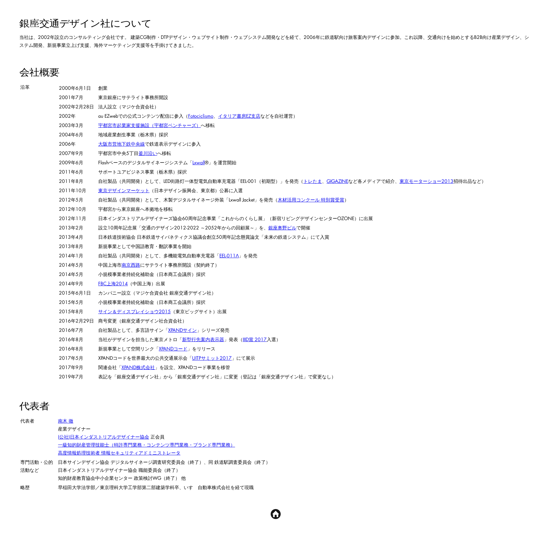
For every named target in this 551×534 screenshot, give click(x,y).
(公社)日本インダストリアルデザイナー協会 (103, 437)
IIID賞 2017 (255, 339)
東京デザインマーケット (123, 190)
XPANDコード (173, 348)
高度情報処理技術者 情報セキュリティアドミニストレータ (119, 453)
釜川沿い (147, 153)
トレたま (312, 181)
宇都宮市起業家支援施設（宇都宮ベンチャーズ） (149, 125)
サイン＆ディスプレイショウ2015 (134, 311)
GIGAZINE (337, 181)
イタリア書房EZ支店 (239, 116)
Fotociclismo (200, 116)
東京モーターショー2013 (426, 181)
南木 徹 (65, 421)
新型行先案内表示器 (203, 339)
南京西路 (131, 265)
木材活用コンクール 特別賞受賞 (311, 200)
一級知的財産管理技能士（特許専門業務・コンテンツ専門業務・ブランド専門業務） (146, 445)
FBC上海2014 (113, 283)
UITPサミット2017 (212, 358)
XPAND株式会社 (138, 367)
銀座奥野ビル (282, 227)
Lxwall (198, 162)
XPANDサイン (182, 330)
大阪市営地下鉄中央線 (121, 144)
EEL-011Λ (229, 255)
